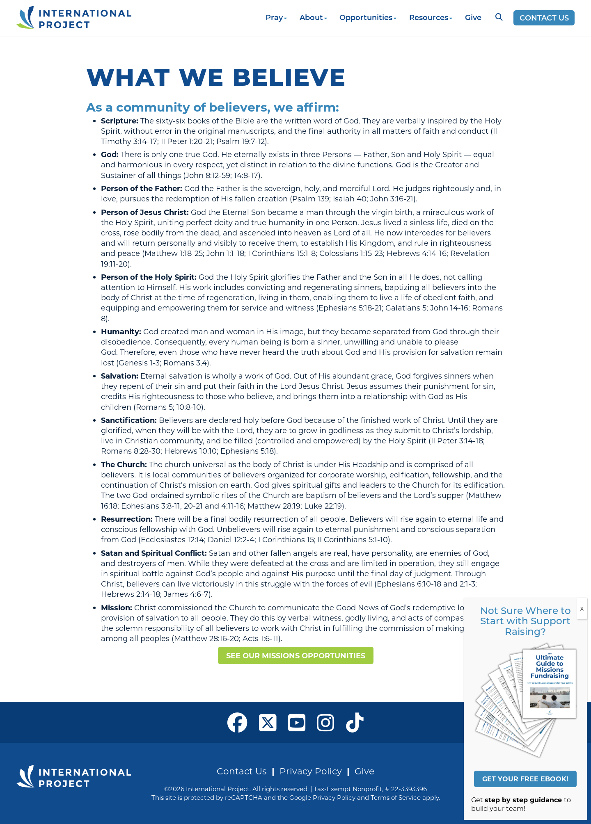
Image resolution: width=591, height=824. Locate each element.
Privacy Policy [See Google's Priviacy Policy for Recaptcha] (334, 797)
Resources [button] (428, 17)
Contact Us (242, 771)
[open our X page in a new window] (268, 722)
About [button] (311, 17)
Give (473, 17)
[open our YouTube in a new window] (297, 722)
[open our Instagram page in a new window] (325, 722)
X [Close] (582, 608)
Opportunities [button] (365, 17)
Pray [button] (274, 17)
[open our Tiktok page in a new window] (355, 722)
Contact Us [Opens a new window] (544, 18)
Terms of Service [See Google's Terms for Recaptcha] (396, 797)
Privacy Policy (310, 771)
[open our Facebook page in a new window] (237, 722)
